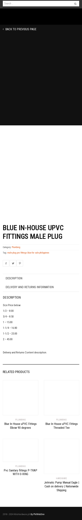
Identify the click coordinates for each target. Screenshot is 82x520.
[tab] (41, 278)
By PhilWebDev (38, 514)
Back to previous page (20, 29)
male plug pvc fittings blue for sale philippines (28, 252)
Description (14, 278)
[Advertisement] (41, 83)
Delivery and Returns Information (30, 287)
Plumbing (16, 247)
